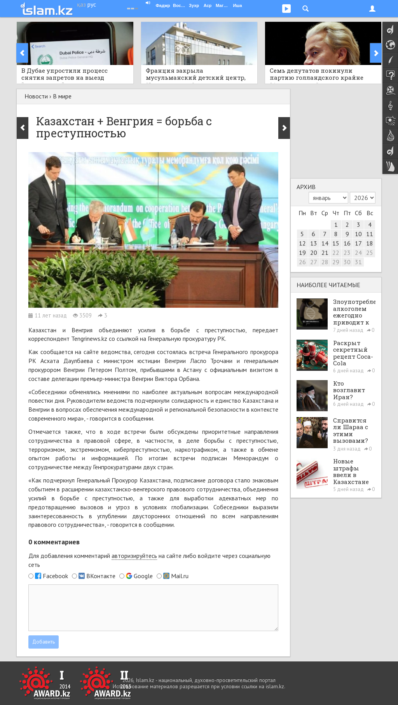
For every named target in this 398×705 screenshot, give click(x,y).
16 (347, 243)
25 (369, 252)
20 (313, 252)
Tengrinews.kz (89, 338)
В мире (62, 96)
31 (358, 262)
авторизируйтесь (134, 555)
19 (302, 252)
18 (369, 243)
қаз (81, 4)
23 (347, 252)
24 (358, 252)
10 (358, 234)
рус (91, 4)
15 (335, 243)
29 (335, 262)
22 (335, 252)
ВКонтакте (100, 576)
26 (302, 262)
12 (302, 243)
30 (347, 262)
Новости (36, 96)
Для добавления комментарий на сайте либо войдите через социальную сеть (149, 560)
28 (324, 262)
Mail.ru (180, 576)
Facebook (55, 576)
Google (143, 576)
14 (324, 243)
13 (313, 243)
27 (313, 262)
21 (324, 252)
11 (369, 234)
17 (358, 243)
